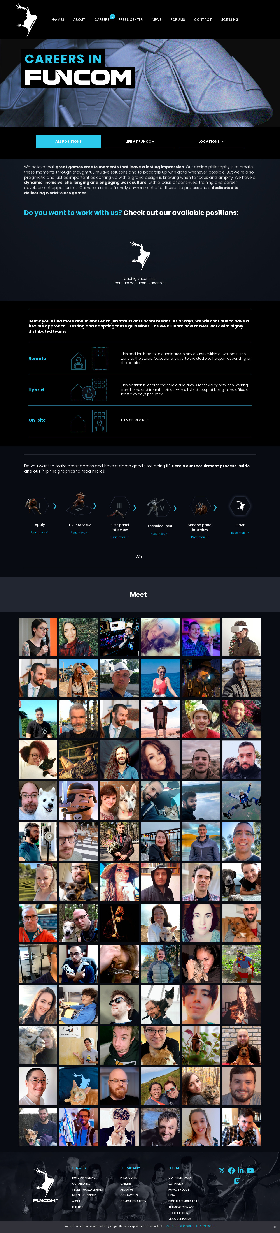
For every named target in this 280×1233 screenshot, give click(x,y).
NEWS (157, 19)
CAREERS (102, 19)
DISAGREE (186, 1226)
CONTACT (203, 19)
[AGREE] (274, 1227)
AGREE (171, 1226)
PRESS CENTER (131, 19)
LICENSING (229, 19)
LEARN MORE (205, 1226)
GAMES (58, 19)
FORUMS (178, 19)
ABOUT (79, 19)
